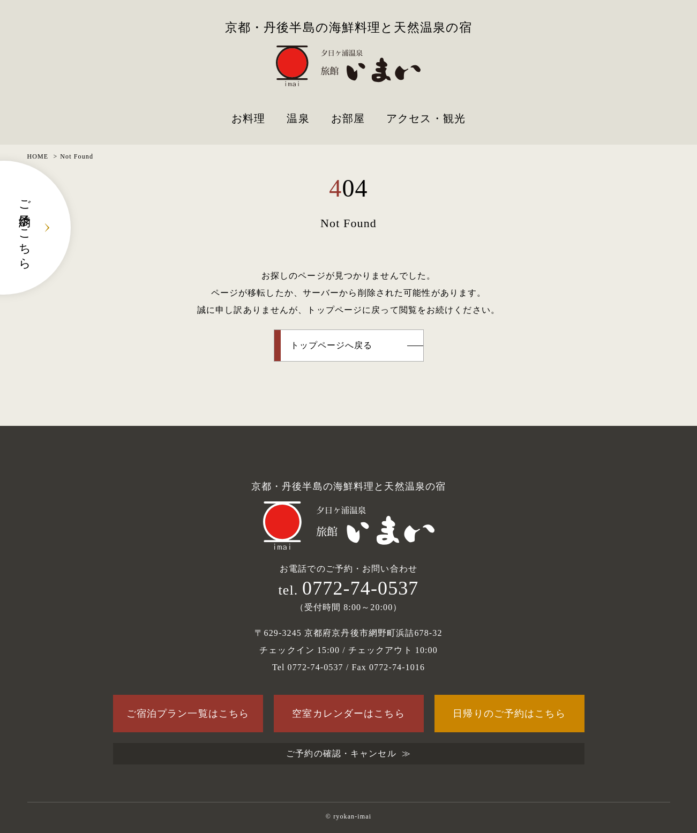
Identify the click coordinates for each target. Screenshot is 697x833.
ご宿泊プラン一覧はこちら (187, 713)
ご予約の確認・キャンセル (341, 753)
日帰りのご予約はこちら (509, 713)
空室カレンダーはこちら (348, 713)
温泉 (298, 118)
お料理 (248, 118)
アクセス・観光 (426, 118)
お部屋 (348, 118)
